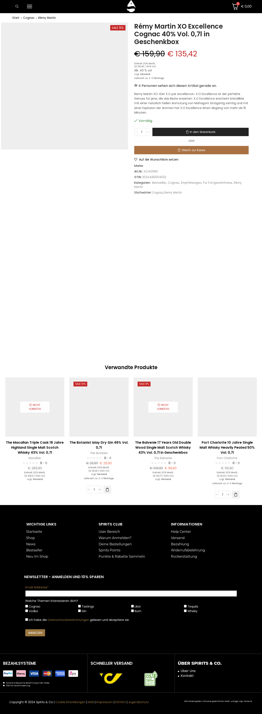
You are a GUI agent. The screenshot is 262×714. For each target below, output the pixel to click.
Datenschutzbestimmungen (68, 620)
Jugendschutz (138, 702)
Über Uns (188, 670)
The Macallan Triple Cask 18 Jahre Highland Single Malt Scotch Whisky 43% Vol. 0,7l (35, 447)
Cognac (29, 18)
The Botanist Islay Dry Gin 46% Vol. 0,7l (99, 444)
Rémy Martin (48, 18)
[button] (17, 7)
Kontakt (187, 675)
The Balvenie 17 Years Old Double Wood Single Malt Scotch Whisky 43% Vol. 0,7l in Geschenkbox (163, 447)
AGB (91, 702)
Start (15, 18)
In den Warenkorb (202, 132)
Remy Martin (174, 192)
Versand (145, 74)
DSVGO (120, 702)
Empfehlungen (192, 182)
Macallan (34, 458)
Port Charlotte (227, 458)
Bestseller (159, 182)
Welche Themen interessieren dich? (51, 601)
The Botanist (99, 453)
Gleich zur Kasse (193, 150)
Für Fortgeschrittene (219, 182)
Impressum (104, 702)
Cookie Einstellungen (70, 702)
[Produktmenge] (142, 132)
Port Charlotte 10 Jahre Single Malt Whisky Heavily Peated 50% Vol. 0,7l (227, 447)
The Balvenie (163, 458)
